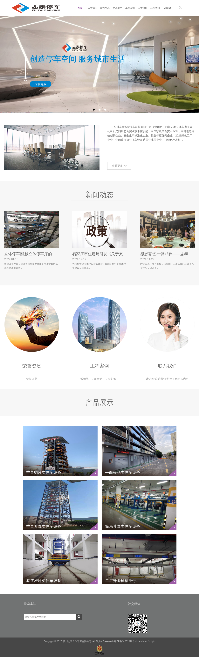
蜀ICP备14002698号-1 (125, 641)
